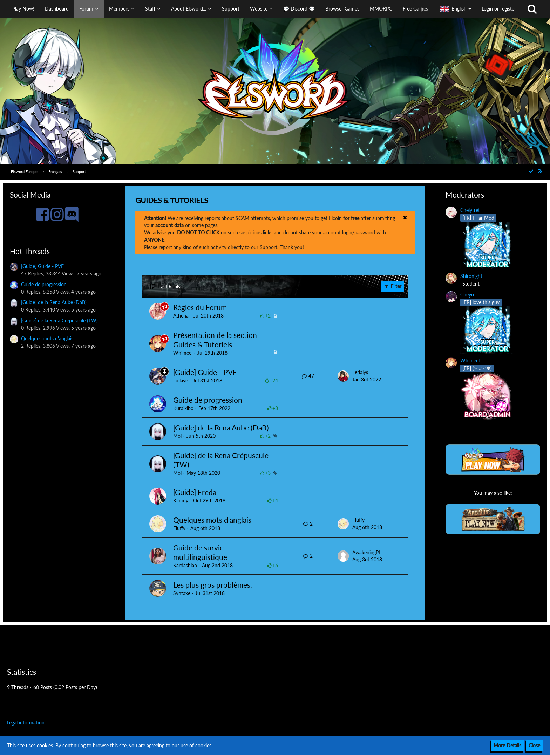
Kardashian (185, 565)
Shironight (471, 276)
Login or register (499, 9)
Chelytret (470, 210)
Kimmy (180, 500)
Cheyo (467, 295)
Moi (177, 436)
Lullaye (180, 380)
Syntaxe (181, 593)
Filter (392, 286)
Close (534, 745)
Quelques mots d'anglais (47, 338)
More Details (507, 745)
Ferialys (360, 372)
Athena (181, 316)
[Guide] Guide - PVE (42, 266)
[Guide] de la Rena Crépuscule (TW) (59, 320)
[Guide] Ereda (194, 492)
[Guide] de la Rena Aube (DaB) (54, 302)
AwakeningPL (366, 552)
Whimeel (182, 353)
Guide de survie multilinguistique (200, 552)
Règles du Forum (200, 307)
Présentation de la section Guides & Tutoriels (215, 339)
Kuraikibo (183, 408)
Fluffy (179, 528)
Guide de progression (44, 284)
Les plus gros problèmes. (212, 584)
